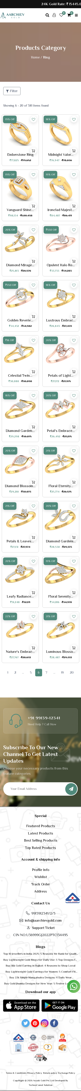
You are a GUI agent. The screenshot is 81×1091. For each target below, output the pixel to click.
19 (62, 672)
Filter (12, 91)
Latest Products (40, 833)
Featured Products (40, 826)
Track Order (40, 884)
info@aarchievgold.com (43, 920)
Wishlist (40, 877)
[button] (21, 1005)
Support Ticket (43, 928)
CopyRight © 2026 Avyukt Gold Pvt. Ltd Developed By (40, 1080)
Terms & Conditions (16, 1073)
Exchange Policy (66, 1073)
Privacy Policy (34, 1073)
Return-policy (50, 1073)
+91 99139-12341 (44, 718)
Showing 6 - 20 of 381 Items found (26, 105)
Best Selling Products (40, 840)
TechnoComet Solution (40, 1085)
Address (40, 891)
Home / (36, 57)
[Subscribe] (71, 789)
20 (72, 672)
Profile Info (40, 870)
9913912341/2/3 (43, 913)
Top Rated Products (40, 848)
